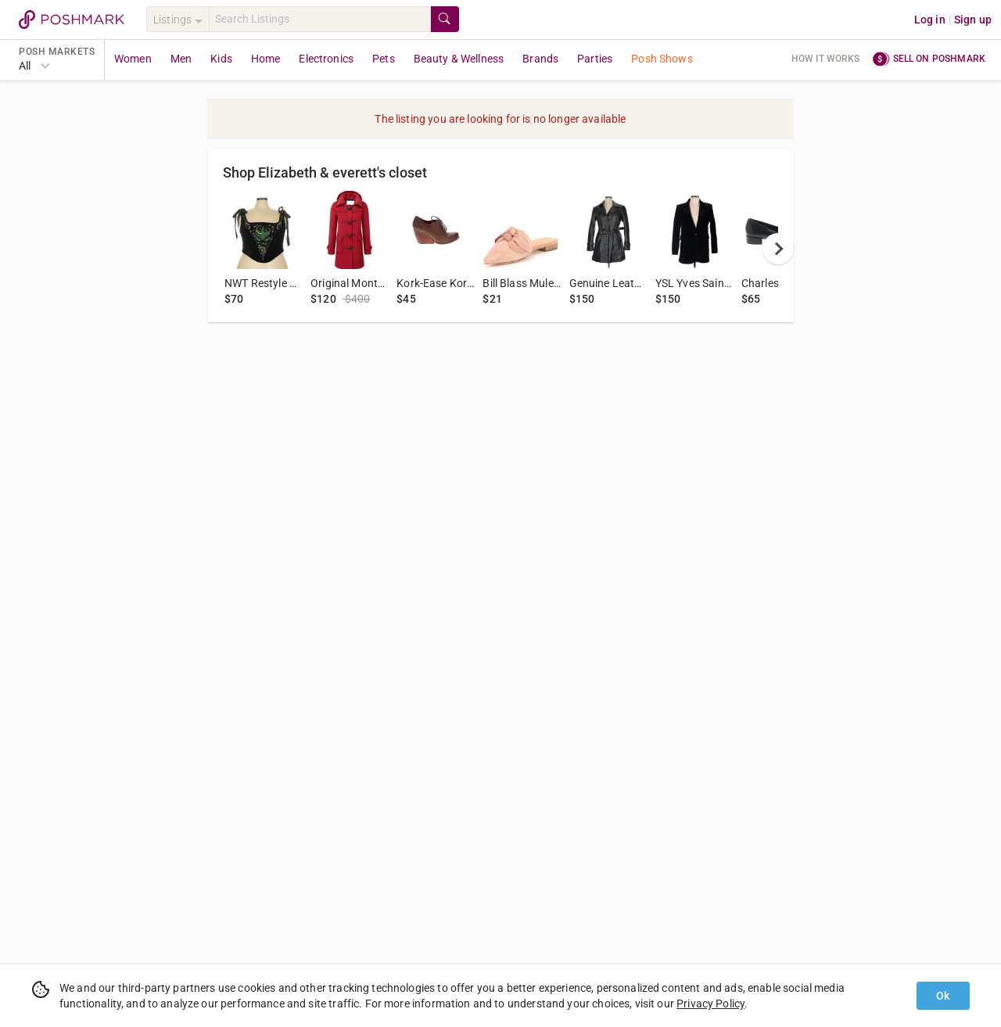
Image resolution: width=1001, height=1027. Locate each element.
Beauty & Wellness (459, 58)
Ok (942, 995)
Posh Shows (662, 58)
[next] (778, 248)
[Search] (320, 19)
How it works (825, 58)
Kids (221, 58)
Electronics (326, 58)
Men (181, 58)
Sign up (973, 19)
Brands (540, 58)
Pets (383, 58)
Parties (594, 58)
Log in (929, 19)
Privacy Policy (710, 1003)
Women (133, 58)
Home (266, 58)
